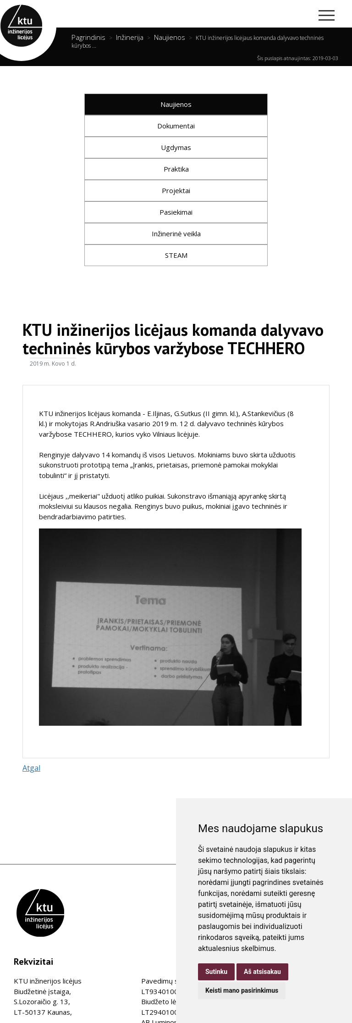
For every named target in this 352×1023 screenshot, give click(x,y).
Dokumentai (176, 125)
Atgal (31, 768)
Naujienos (169, 37)
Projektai (176, 190)
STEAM (176, 255)
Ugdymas (176, 147)
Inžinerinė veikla (176, 233)
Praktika (176, 168)
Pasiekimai (176, 212)
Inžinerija (129, 37)
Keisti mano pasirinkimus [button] (241, 990)
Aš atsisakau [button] (262, 971)
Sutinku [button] (216, 971)
